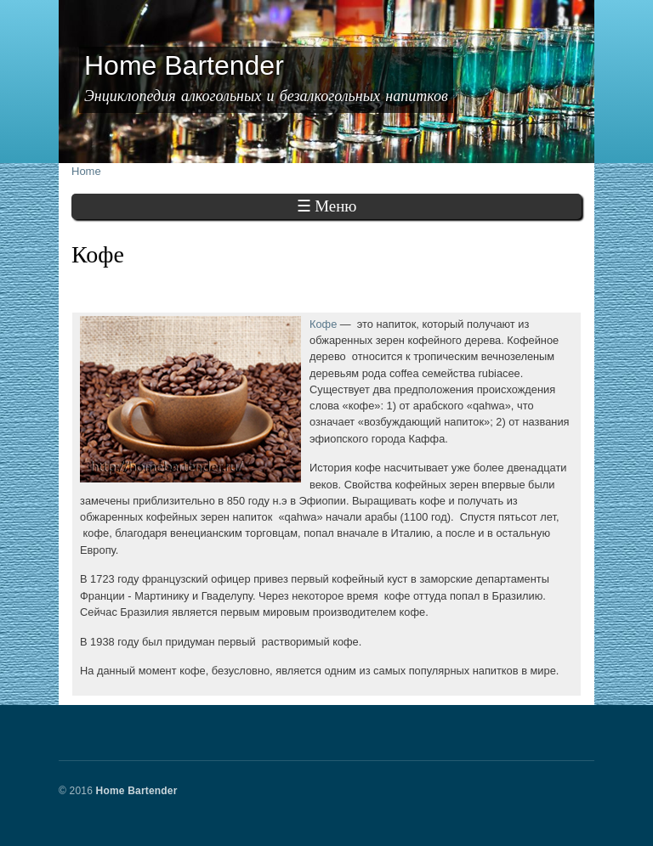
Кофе (323, 324)
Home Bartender (137, 791)
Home (86, 171)
